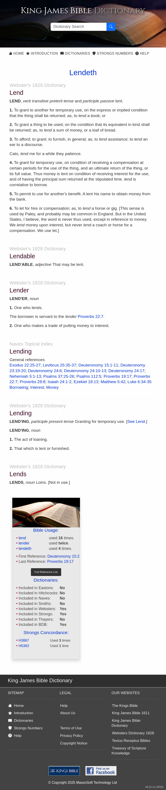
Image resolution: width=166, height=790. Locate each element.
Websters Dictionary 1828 (133, 733)
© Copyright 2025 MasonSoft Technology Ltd (82, 782)
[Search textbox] (79, 27)
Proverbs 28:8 (32, 381)
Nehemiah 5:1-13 (25, 376)
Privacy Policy (71, 736)
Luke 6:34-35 (140, 381)
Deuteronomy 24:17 (126, 370)
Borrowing (19, 387)
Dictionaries (75, 53)
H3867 (24, 640)
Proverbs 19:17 (117, 376)
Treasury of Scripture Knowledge (129, 750)
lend (22, 538)
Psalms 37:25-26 (58, 376)
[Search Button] (110, 27)
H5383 (24, 646)
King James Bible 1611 (131, 713)
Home (16, 53)
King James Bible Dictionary (126, 723)
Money (52, 387)
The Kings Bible (125, 706)
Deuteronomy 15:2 (63, 556)
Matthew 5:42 (113, 381)
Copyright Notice (73, 743)
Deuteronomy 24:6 (45, 370)
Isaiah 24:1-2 (59, 381)
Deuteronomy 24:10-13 (85, 370)
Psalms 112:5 (88, 376)
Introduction (42, 53)
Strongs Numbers (112, 53)
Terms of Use (71, 728)
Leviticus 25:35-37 (59, 365)
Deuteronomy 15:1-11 (98, 365)
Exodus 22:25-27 (25, 365)
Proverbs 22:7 (90, 316)
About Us (67, 713)
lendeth (25, 548)
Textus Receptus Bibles (131, 741)
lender (24, 543)
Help (142, 53)
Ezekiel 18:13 (86, 381)
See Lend (136, 421)
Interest (37, 387)
